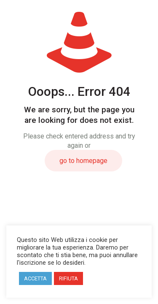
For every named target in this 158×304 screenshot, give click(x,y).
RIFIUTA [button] (68, 278)
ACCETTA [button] (35, 278)
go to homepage (83, 161)
